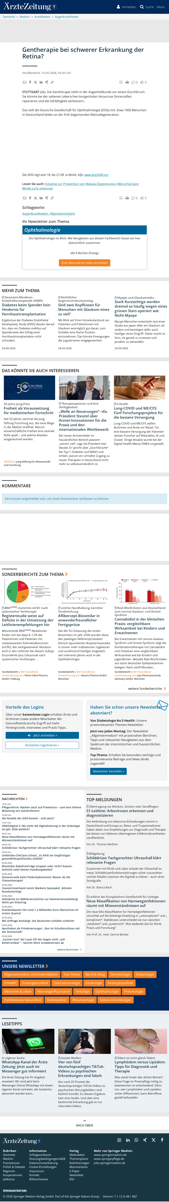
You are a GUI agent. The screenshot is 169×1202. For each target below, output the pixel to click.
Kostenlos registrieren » (42, 746)
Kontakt (34, 1175)
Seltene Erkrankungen (115, 1000)
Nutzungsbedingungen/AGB (47, 1159)
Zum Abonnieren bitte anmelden (84, 263)
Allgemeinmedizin (62, 214)
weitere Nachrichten (70, 950)
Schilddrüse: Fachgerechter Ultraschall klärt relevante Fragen (41, 848)
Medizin (8, 1159)
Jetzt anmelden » (42, 736)
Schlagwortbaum (40, 1155)
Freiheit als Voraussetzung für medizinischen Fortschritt (29, 411)
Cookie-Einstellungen (42, 1167)
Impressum (36, 1171)
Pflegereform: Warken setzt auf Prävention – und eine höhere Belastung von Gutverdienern (41, 809)
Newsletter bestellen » (108, 772)
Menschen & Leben (18, 992)
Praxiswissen (11, 1163)
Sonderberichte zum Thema (33, 574)
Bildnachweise (38, 1179)
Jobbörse (9, 1179)
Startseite (9, 1155)
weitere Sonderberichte (147, 689)
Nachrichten (13, 799)
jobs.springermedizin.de (109, 1163)
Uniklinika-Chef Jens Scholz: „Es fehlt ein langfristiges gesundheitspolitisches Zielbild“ (36, 857)
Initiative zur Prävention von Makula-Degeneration (81, 184)
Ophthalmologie (107, 992)
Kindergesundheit (120, 983)
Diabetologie (145, 975)
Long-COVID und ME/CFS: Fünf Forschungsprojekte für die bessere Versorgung (138, 413)
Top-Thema (72, 975)
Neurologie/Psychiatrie (53, 992)
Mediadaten (77, 1155)
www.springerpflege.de (109, 1159)
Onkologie (83, 992)
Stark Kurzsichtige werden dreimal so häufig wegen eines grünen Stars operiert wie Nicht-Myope (141, 309)
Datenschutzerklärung (43, 1163)
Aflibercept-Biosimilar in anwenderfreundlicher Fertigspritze (79, 621)
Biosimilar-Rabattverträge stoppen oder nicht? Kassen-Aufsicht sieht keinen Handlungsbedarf (37, 868)
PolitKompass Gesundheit (22, 1000)
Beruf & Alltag (95, 975)
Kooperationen (12, 1175)
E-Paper (74, 1171)
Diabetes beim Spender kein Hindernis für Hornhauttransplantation (26, 310)
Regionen (9, 1171)
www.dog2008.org (96, 175)
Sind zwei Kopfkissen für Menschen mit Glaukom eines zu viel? (83, 310)
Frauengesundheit (35, 983)
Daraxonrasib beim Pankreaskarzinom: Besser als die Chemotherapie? (36, 879)
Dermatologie (120, 975)
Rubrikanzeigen (79, 1163)
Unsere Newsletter (23, 966)
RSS (71, 1179)
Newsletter (76, 1175)
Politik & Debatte (14, 1167)
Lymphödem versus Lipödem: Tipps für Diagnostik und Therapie (140, 1067)
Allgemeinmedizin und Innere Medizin (31, 975)
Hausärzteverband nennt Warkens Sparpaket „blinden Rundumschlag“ (37, 890)
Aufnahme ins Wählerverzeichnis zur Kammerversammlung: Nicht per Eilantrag (40, 901)
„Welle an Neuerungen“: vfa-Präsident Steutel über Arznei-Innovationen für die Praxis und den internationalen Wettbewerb (84, 420)
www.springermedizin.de (110, 1155)
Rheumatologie (83, 1000)
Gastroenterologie (67, 983)
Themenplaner (78, 1159)
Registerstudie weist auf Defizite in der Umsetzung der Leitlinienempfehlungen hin (27, 621)
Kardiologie (94, 983)
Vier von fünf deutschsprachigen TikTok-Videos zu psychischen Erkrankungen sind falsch (81, 1069)
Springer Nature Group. (84, 1197)
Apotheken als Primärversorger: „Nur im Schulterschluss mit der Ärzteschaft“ (41, 930)
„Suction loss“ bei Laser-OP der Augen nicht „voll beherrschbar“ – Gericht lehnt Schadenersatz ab (33, 941)
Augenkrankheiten (35, 214)
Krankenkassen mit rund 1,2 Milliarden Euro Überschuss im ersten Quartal (40, 912)
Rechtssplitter (57, 1000)
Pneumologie (133, 992)
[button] (160, 7)
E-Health (10, 983)
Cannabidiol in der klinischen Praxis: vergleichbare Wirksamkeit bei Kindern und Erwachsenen (140, 626)
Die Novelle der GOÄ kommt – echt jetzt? (28, 819)
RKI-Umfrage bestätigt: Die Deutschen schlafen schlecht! (38, 921)
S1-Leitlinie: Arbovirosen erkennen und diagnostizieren (120, 813)
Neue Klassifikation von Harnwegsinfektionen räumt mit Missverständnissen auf (38, 839)
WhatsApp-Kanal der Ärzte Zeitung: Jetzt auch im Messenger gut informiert (25, 1067)
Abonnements (78, 1167)
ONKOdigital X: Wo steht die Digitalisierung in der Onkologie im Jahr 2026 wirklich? (41, 828)
